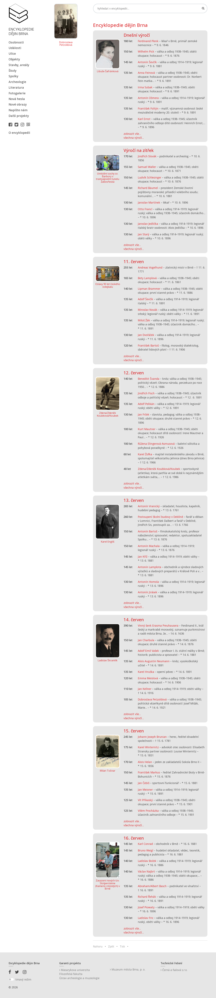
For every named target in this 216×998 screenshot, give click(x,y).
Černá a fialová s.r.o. (174, 970)
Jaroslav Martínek (149, 202)
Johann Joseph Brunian (152, 737)
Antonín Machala (149, 546)
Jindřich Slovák (147, 156)
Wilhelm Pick (146, 51)
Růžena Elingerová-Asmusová (156, 443)
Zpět (111, 946)
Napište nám (18, 110)
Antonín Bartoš (147, 531)
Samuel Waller (147, 167)
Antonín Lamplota (149, 567)
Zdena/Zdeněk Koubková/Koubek (159, 469)
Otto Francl (145, 209)
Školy (12, 71)
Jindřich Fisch (146, 393)
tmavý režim (23, 979)
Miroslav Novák (147, 310)
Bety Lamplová (147, 278)
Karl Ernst (144, 119)
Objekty (14, 59)
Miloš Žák (144, 320)
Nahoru (98, 946)
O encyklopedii (19, 133)
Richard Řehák (147, 896)
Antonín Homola (148, 582)
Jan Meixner (145, 789)
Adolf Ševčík (145, 299)
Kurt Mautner (146, 429)
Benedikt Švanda (148, 378)
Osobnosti (16, 42)
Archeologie (17, 82)
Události (15, 48)
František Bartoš (148, 345)
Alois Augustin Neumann (153, 661)
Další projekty (19, 116)
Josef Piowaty (146, 907)
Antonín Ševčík (147, 62)
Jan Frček (143, 414)
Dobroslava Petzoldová (65, 43)
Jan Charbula (146, 640)
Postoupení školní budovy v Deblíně (160, 517)
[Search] (150, 8)
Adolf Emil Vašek (148, 651)
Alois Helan (145, 762)
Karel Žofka (145, 454)
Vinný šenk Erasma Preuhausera (158, 625)
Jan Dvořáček (146, 335)
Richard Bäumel (148, 188)
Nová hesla (17, 99)
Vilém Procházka (148, 810)
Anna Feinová (146, 73)
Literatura (16, 87)
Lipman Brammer (149, 288)
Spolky (13, 76)
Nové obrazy (18, 104)
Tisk (122, 946)
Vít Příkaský (145, 800)
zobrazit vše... (132, 133)
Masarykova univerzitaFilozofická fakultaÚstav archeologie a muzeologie (79, 974)
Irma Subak (145, 87)
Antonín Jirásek (147, 592)
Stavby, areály (19, 65)
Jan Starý (143, 234)
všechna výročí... (134, 137)
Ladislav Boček (147, 861)
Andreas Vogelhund (150, 267)
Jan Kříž (142, 556)
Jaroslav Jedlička (148, 223)
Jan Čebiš (143, 783)
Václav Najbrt (146, 871)
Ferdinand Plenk (148, 41)
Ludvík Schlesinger (149, 177)
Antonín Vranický (149, 506)
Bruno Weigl (145, 850)
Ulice (12, 53)
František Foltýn (148, 108)
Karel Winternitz (148, 747)
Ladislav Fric (145, 918)
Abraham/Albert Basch (152, 886)
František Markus (149, 772)
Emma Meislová (148, 678)
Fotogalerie (17, 93)
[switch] (11, 979)
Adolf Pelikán (146, 404)
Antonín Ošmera (148, 98)
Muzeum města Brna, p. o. (127, 969)
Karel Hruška (146, 672)
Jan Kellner (144, 689)
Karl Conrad (145, 844)
